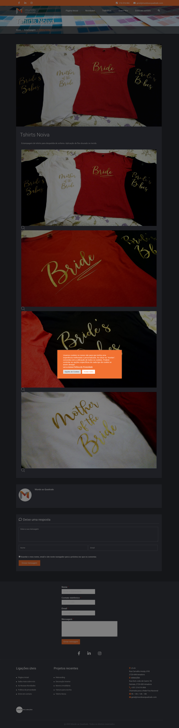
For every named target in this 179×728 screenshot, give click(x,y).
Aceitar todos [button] (88, 372)
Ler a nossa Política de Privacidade (78, 367)
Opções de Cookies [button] (72, 372)
